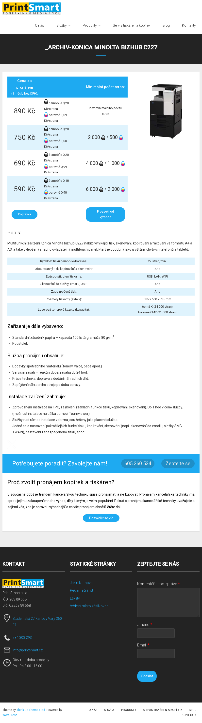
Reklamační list (81, 590)
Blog (193, 710)
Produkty (128, 710)
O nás (93, 710)
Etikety (75, 598)
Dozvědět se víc (101, 518)
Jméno (144, 624)
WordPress (9, 715)
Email (143, 645)
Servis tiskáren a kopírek (162, 710)
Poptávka (24, 214)
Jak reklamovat (82, 583)
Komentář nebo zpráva (158, 584)
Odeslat (147, 676)
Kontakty (189, 715)
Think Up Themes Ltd (31, 710)
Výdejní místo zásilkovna (89, 606)
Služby (109, 710)
